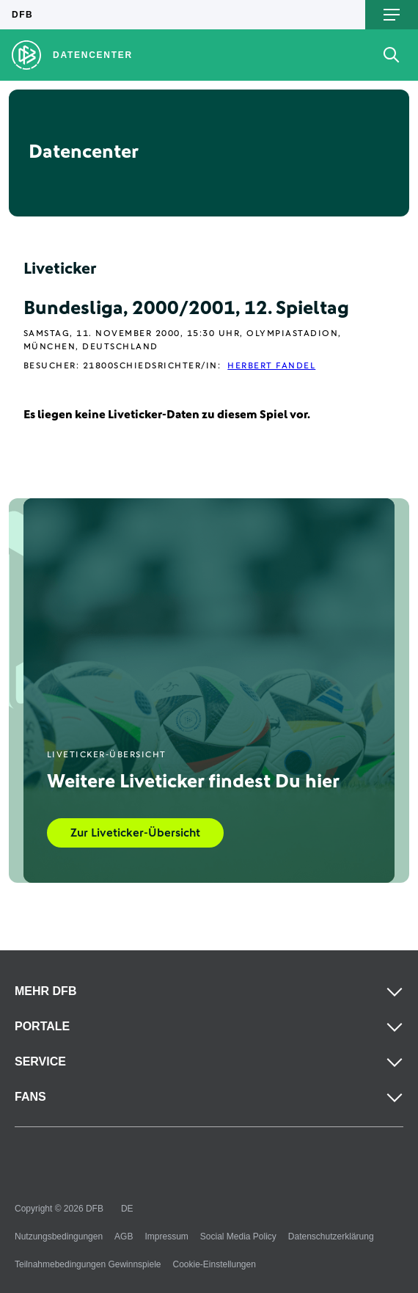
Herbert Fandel (271, 366)
